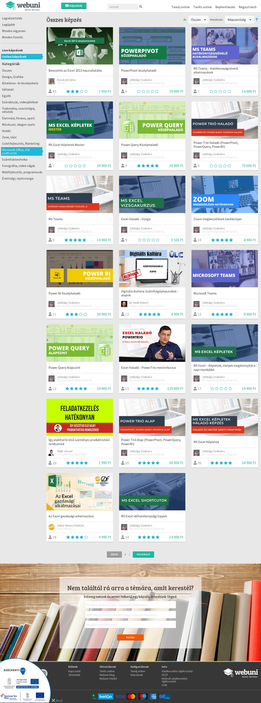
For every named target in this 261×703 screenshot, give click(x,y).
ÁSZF (165, 675)
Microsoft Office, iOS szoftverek (16, 151)
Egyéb (6, 96)
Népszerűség (239, 20)
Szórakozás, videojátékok (20, 102)
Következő (143, 554)
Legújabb (8, 24)
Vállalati (8, 89)
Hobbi (6, 131)
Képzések (73, 6)
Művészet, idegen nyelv (18, 124)
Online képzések (14, 56)
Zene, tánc (9, 137)
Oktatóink (74, 675)
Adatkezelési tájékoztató (177, 671)
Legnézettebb (12, 18)
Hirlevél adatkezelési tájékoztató (174, 680)
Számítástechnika (14, 159)
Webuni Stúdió (108, 678)
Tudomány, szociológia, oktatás (18, 110)
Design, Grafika (12, 77)
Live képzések (12, 50)
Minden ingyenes (14, 31)
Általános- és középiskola (20, 83)
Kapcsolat (74, 671)
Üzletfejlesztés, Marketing (21, 143)
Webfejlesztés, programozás (22, 172)
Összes (7, 70)
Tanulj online (180, 7)
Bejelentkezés (225, 7)
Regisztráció (248, 7)
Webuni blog (107, 675)
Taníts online (202, 7)
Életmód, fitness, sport (18, 118)
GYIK (164, 685)
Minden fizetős (12, 37)
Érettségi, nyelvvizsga (17, 178)
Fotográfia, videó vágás (18, 166)
